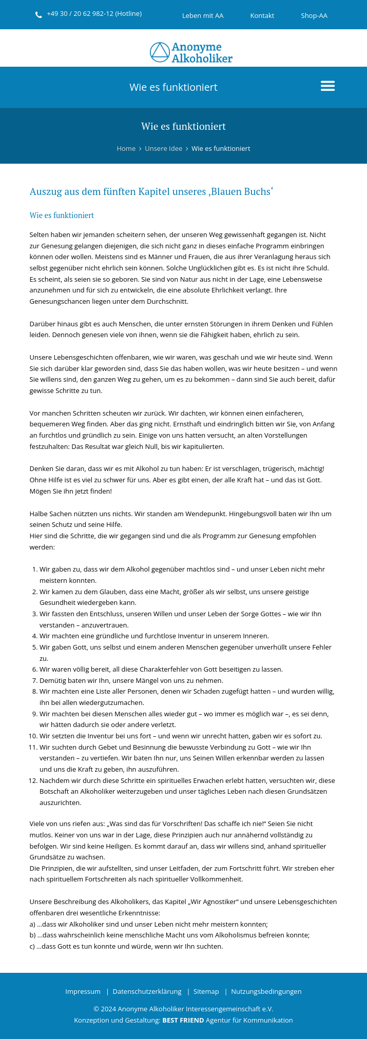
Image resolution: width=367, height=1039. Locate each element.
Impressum (83, 991)
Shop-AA (314, 15)
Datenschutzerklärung (147, 991)
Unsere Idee (163, 148)
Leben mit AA (202, 15)
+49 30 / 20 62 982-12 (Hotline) (94, 13)
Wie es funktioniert (173, 87)
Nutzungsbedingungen (266, 991)
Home (126, 148)
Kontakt (262, 15)
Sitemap (206, 991)
